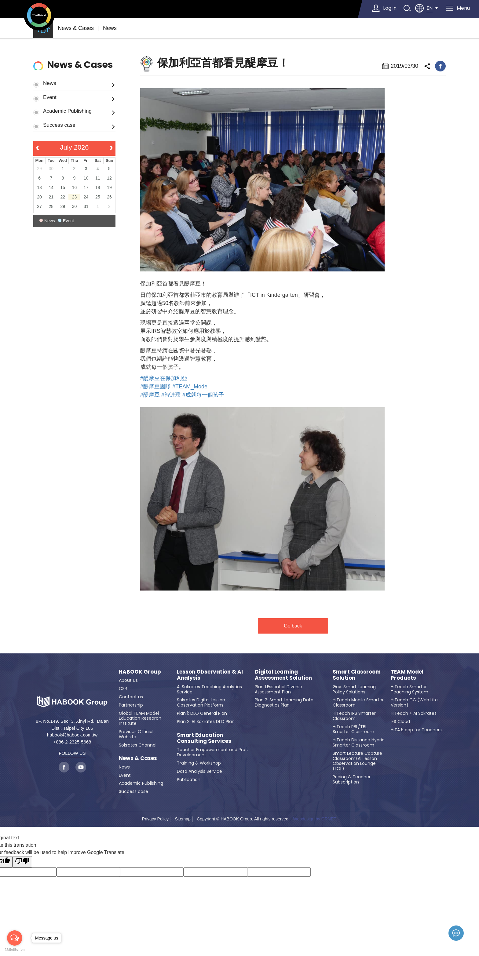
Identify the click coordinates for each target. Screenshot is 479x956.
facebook (440, 66)
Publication (188, 779)
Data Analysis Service (199, 771)
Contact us (131, 697)
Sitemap (182, 818)
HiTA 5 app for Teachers (416, 730)
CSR (123, 688)
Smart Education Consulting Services (204, 738)
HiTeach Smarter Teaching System (409, 689)
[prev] (37, 148)
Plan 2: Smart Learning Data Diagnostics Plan (284, 702)
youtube (80, 767)
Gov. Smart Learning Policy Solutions (354, 689)
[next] (111, 148)
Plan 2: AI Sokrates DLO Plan (206, 721)
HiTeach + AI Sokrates (414, 713)
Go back (293, 625)
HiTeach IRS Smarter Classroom (354, 716)
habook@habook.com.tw (72, 734)
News (110, 28)
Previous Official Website (136, 734)
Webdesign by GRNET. (315, 818)
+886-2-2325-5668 (72, 741)
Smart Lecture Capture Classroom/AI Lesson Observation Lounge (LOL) (357, 761)
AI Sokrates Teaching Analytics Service (209, 689)
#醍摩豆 (150, 395)
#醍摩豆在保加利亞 (163, 378)
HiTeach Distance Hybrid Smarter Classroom (359, 742)
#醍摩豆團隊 (155, 386)
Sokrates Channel (137, 745)
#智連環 (171, 395)
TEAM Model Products (407, 675)
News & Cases (76, 28)
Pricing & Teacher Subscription (352, 779)
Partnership (131, 705)
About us (128, 680)
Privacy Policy (155, 818)
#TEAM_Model (190, 386)
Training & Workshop (199, 763)
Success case (59, 125)
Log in (390, 8)
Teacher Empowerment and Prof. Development (212, 752)
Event (50, 97)
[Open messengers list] (14, 938)
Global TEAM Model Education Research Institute (140, 718)
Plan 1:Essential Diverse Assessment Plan (278, 689)
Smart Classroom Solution (357, 675)
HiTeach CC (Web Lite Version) (414, 702)
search (407, 8)
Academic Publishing (67, 111)
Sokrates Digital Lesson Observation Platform (201, 702)
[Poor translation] (22, 861)
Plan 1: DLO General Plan (202, 713)
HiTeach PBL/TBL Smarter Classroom (353, 729)
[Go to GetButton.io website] (14, 950)
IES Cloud (400, 721)
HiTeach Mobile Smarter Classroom (358, 702)
